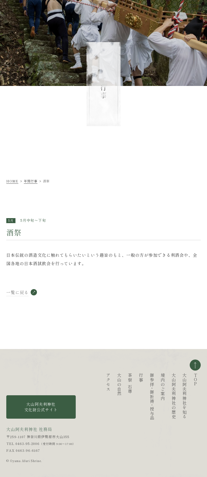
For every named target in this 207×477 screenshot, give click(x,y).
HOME (12, 181)
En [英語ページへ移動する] (178, 5)
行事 (121, 377)
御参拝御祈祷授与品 (132, 396)
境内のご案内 (143, 387)
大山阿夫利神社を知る (165, 396)
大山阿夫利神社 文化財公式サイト (41, 406)
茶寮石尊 (110, 383)
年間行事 (30, 181)
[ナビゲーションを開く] (195, 5)
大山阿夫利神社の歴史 (154, 396)
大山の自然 (100, 384)
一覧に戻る (17, 292)
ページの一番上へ (195, 365)
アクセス (89, 382)
